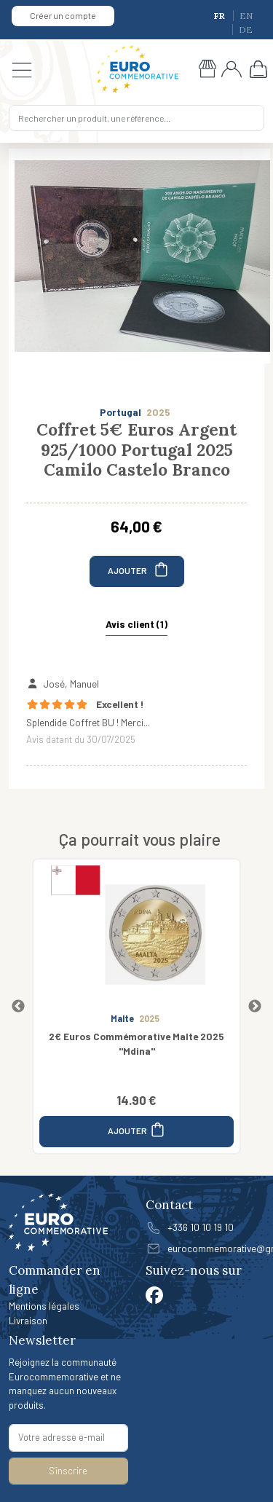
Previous (18, 1006)
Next (255, 1006)
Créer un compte (63, 15)
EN (246, 15)
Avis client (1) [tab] (136, 624)
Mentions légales (44, 1305)
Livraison (28, 1320)
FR (220, 15)
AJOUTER (139, 569)
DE (246, 29)
